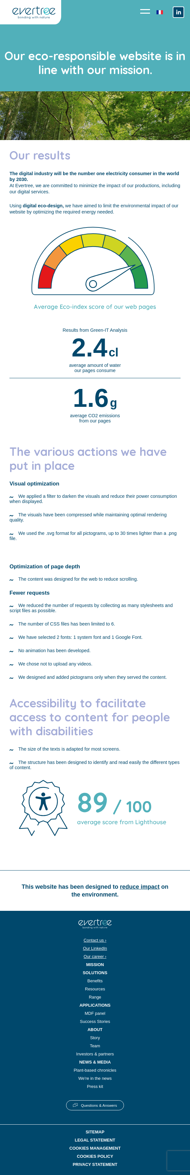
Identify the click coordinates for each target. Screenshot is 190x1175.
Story (95, 1037)
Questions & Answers (99, 1105)
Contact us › (95, 940)
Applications (94, 1005)
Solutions (95, 972)
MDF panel (95, 1013)
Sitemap (95, 1132)
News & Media (95, 1062)
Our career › (95, 956)
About (95, 1029)
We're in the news (95, 1078)
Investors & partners (95, 1054)
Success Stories (95, 1021)
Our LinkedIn (95, 948)
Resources (95, 989)
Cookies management (95, 1148)
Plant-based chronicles (95, 1070)
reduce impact (140, 887)
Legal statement (95, 1140)
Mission (95, 964)
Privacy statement (95, 1164)
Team (95, 1045)
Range (95, 997)
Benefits (95, 980)
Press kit (95, 1086)
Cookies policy (95, 1156)
